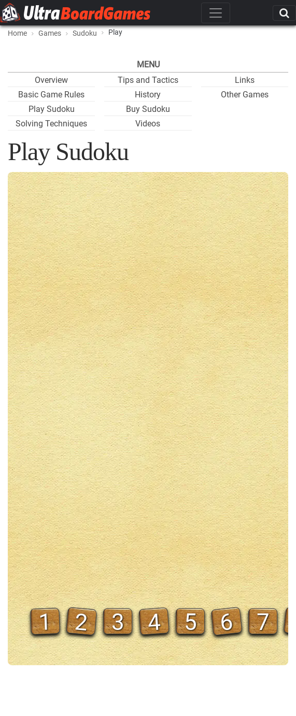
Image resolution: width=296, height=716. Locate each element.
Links (245, 80)
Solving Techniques (51, 123)
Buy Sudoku (148, 109)
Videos (147, 123)
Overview (51, 80)
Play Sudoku (52, 109)
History (148, 94)
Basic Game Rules (51, 94)
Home (17, 33)
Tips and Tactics (148, 80)
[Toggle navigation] (215, 13)
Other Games (245, 94)
